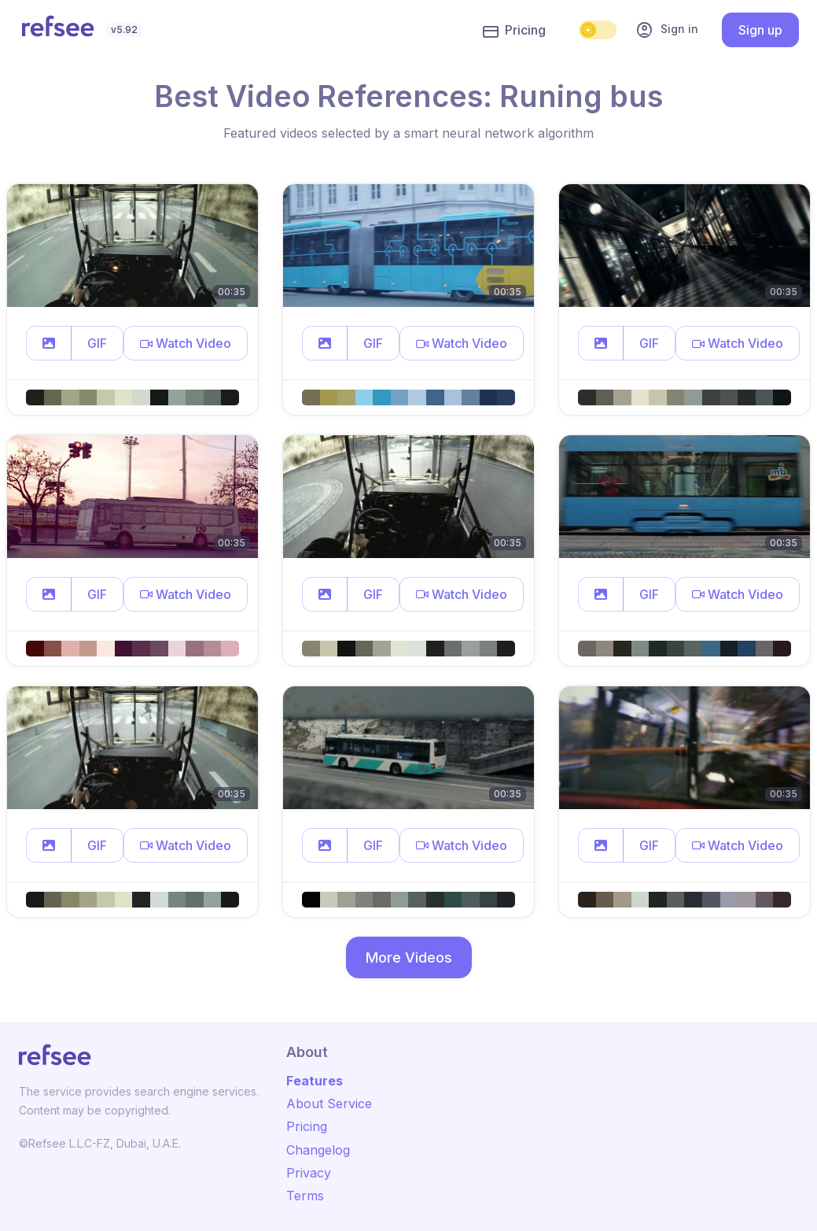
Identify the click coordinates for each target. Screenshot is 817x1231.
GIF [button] (97, 343)
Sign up (760, 30)
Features (314, 1081)
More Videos (409, 957)
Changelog (318, 1150)
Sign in (666, 29)
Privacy (308, 1173)
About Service (329, 1103)
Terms (305, 1195)
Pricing (514, 30)
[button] (49, 343)
